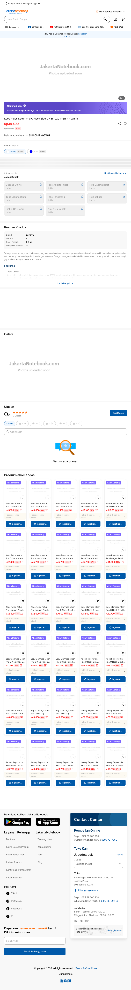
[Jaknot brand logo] (17, 12)
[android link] (17, 822)
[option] (65, 71)
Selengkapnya (114, 930)
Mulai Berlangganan (35, 950)
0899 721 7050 (109, 839)
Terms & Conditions (86, 968)
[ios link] (48, 822)
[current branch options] (98, 864)
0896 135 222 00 (109, 901)
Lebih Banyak (65, 283)
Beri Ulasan (118, 412)
